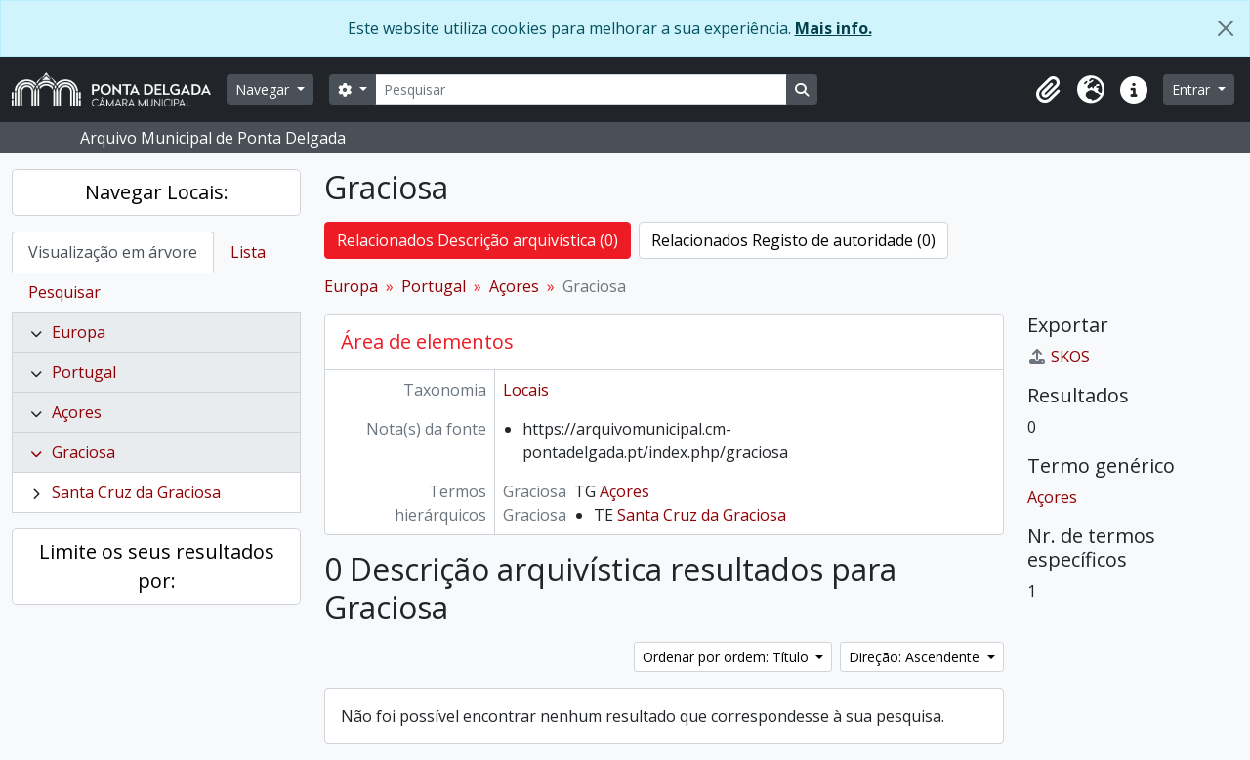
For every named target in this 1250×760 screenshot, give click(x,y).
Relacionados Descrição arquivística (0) (477, 240)
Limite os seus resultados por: (156, 566)
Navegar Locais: (157, 192)
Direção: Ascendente (916, 657)
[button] (1047, 89)
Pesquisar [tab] (64, 292)
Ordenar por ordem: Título (727, 657)
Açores (77, 412)
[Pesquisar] (581, 89)
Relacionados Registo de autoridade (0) (793, 240)
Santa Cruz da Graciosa (136, 492)
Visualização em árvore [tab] (112, 252)
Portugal (84, 372)
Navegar (264, 89)
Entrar (1193, 89)
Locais (526, 390)
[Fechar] (1225, 28)
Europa (78, 332)
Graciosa (83, 452)
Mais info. (833, 28)
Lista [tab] (248, 252)
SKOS (1058, 356)
